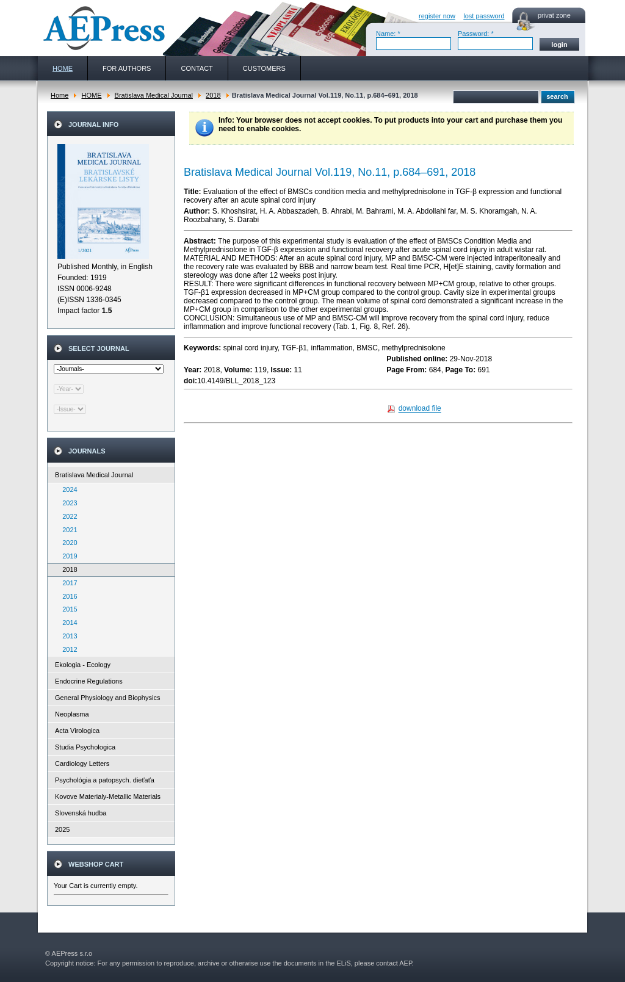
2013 (67, 636)
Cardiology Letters (82, 763)
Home (59, 95)
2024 (67, 489)
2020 (67, 542)
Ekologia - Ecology (82, 664)
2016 (67, 596)
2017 (67, 583)
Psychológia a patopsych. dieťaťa (104, 780)
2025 (62, 829)
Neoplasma (72, 714)
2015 (67, 609)
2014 (67, 622)
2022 (67, 516)
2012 (67, 649)
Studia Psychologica (85, 747)
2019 (67, 556)
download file (420, 409)
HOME (91, 95)
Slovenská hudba (80, 813)
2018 (213, 95)
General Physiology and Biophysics (107, 697)
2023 (67, 503)
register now (437, 16)
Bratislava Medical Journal (154, 95)
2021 (67, 529)
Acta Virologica (77, 730)
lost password (483, 16)
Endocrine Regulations (89, 681)
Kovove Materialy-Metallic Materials (108, 796)
